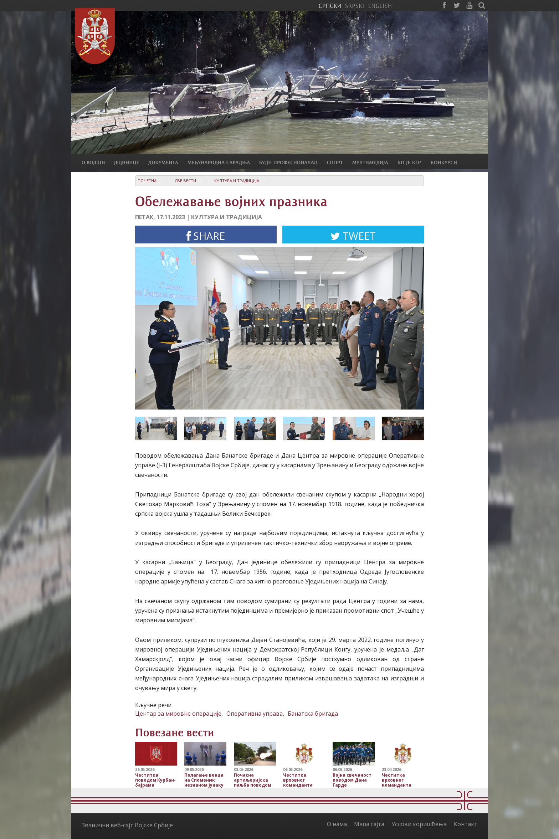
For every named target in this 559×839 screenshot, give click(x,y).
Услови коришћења (419, 824)
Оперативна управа (254, 713)
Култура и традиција (236, 180)
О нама (337, 824)
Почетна (147, 180)
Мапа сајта (369, 824)
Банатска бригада (313, 713)
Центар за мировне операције (178, 713)
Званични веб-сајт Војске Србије (127, 825)
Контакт (465, 824)
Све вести (185, 180)
